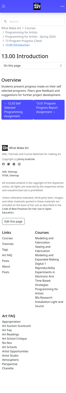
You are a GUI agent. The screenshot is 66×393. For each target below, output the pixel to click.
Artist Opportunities (15, 351)
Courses (30, 28)
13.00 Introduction (17, 45)
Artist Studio (10, 355)
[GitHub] (3, 164)
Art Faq (7, 330)
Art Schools (9, 347)
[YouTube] (14, 164)
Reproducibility (45, 268)
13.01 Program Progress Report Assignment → (47, 107)
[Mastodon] (8, 164)
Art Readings (10, 334)
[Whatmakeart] (36, 6)
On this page (33, 66)
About (6, 266)
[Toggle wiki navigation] (3, 6)
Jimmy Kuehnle (26, 159)
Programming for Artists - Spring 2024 (30, 37)
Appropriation (11, 322)
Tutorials (8, 244)
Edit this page (13, 221)
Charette (8, 368)
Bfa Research (43, 298)
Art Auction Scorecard (16, 326)
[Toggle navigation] (62, 6)
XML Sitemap (9, 171)
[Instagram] (19, 164)
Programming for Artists (21, 32)
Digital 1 (40, 264)
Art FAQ (7, 255)
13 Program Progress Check (23, 41)
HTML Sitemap (10, 175)
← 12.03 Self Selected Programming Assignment (13, 109)
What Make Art (11, 28)
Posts (5, 261)
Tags (5, 249)
